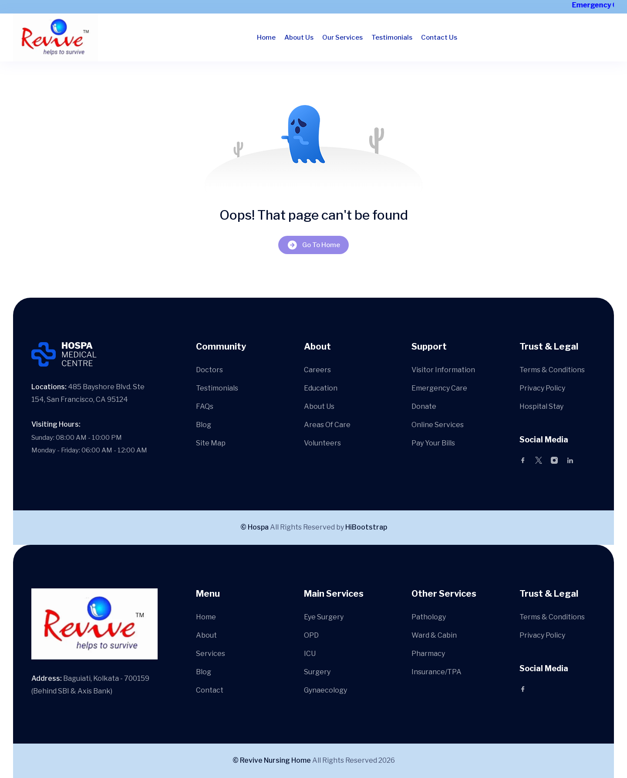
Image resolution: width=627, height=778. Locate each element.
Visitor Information (443, 370)
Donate (423, 406)
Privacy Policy (542, 388)
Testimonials (391, 37)
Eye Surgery (324, 617)
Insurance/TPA (436, 672)
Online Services (437, 425)
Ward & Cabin (434, 635)
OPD (311, 635)
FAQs (204, 406)
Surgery (317, 672)
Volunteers (322, 443)
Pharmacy (428, 653)
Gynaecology (325, 690)
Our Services (342, 37)
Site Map (211, 443)
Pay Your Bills (433, 443)
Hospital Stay (541, 406)
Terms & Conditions (552, 370)
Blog (203, 425)
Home (266, 37)
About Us (299, 37)
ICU (310, 653)
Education (320, 388)
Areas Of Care (327, 425)
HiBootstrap (366, 527)
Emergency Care (439, 388)
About (206, 635)
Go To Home (313, 244)
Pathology (428, 617)
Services (210, 653)
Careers (317, 370)
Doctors (209, 370)
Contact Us (439, 37)
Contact (209, 690)
